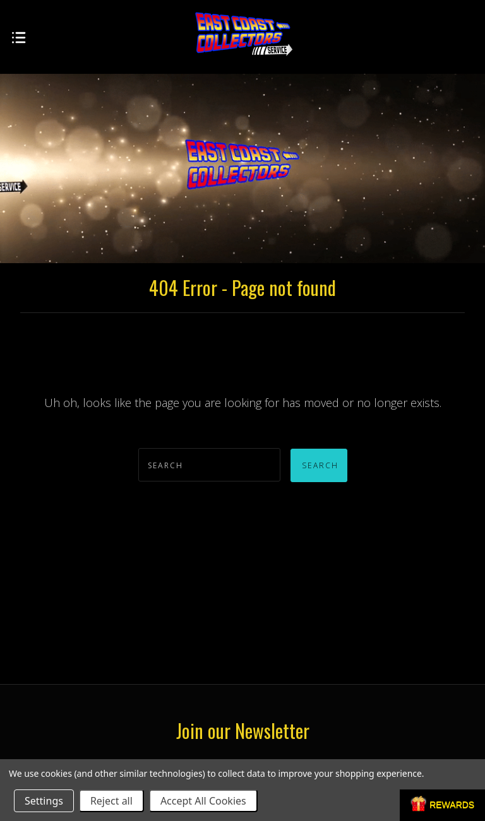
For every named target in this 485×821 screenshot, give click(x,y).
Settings (44, 801)
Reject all (111, 801)
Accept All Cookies (203, 801)
